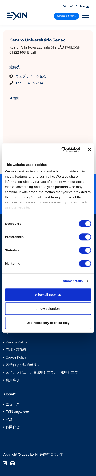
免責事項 (13, 380)
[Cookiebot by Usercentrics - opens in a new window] (61, 149)
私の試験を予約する (66, 16)
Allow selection (48, 308)
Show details (73, 281)
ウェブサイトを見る (30, 76)
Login (84, 6)
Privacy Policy (16, 342)
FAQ (9, 419)
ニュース (13, 404)
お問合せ (13, 427)
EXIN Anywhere (17, 412)
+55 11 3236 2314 (29, 83)
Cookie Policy (16, 357)
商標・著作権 (16, 350)
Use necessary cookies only (47, 323)
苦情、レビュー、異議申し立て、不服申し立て (42, 372)
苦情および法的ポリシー (25, 365)
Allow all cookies (48, 294)
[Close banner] (89, 149)
